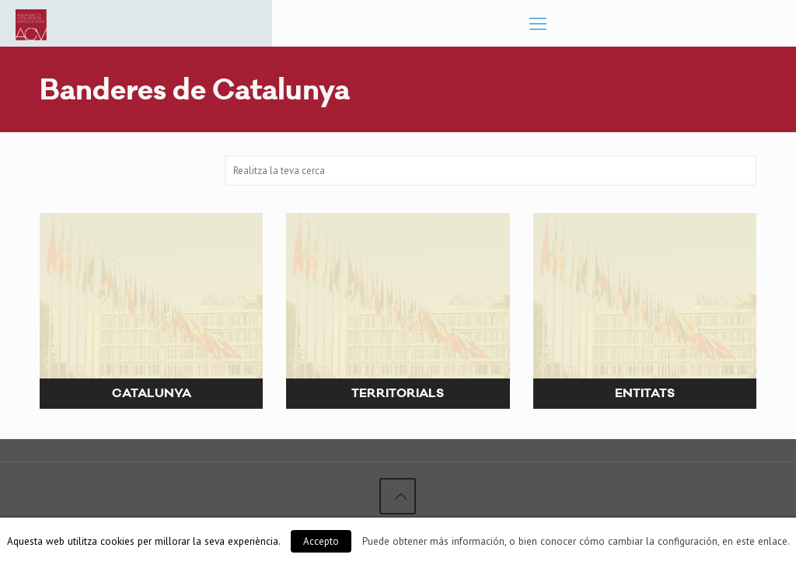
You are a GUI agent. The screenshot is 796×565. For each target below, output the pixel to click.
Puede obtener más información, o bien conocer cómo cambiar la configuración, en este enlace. (576, 541)
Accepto (321, 541)
